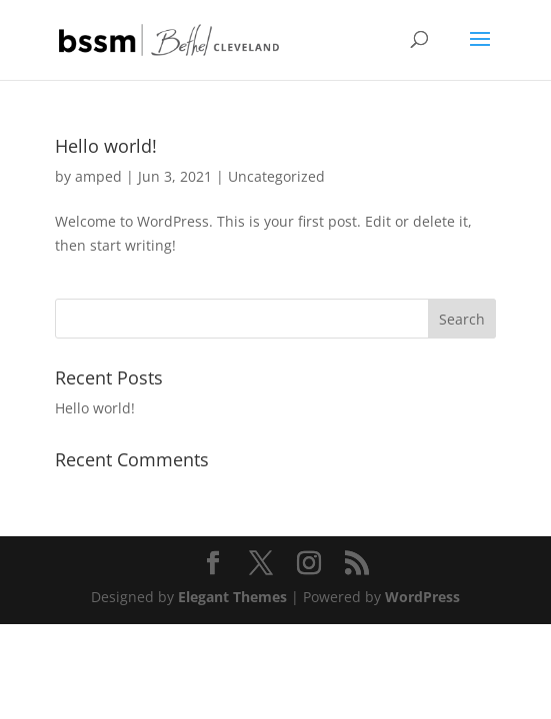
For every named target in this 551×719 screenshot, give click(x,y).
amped (98, 176)
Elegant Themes (232, 596)
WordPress (422, 596)
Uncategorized (276, 176)
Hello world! (106, 146)
